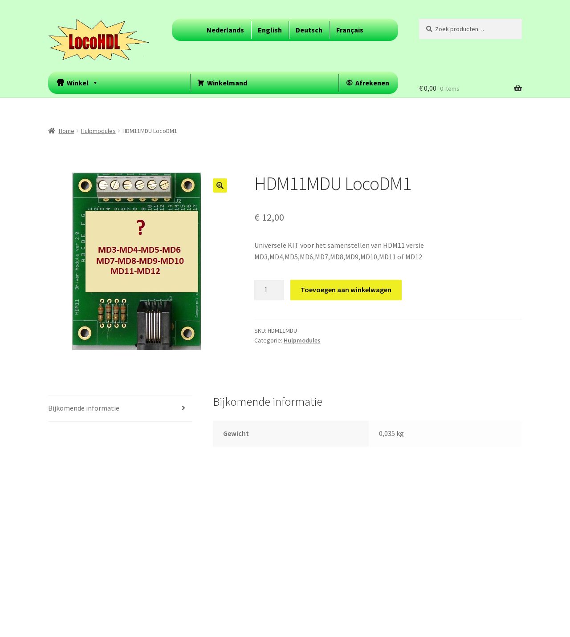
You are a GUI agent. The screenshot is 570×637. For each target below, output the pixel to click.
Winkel (82, 83)
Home (66, 131)
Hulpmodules (98, 131)
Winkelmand (227, 82)
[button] (220, 185)
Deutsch (309, 29)
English (270, 29)
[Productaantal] (269, 290)
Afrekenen (372, 82)
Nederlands (225, 29)
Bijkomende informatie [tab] (83, 407)
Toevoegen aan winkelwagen (346, 289)
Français (349, 29)
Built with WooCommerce (87, 585)
